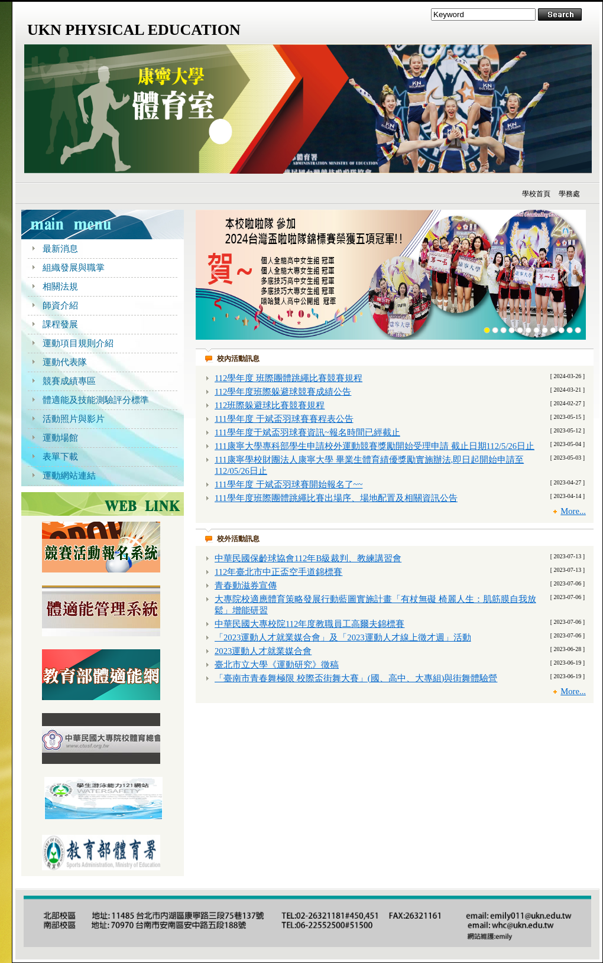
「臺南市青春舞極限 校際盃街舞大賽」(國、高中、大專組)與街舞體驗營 (356, 678)
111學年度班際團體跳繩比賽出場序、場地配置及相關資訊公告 (336, 498)
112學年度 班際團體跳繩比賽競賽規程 (288, 378)
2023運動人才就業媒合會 (263, 651)
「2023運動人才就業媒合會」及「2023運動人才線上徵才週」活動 (343, 637)
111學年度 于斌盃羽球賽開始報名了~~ (288, 484)
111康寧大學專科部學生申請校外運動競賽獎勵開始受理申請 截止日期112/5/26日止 (374, 446)
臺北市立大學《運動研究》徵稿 (277, 664)
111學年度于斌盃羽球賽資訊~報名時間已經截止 (307, 432)
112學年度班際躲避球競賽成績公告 (283, 391)
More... (573, 511)
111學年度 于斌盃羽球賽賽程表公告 (284, 419)
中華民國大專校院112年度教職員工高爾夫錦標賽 (309, 624)
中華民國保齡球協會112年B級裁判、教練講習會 (308, 558)
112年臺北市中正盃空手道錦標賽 (278, 572)
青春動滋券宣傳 (246, 585)
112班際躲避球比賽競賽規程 (270, 405)
